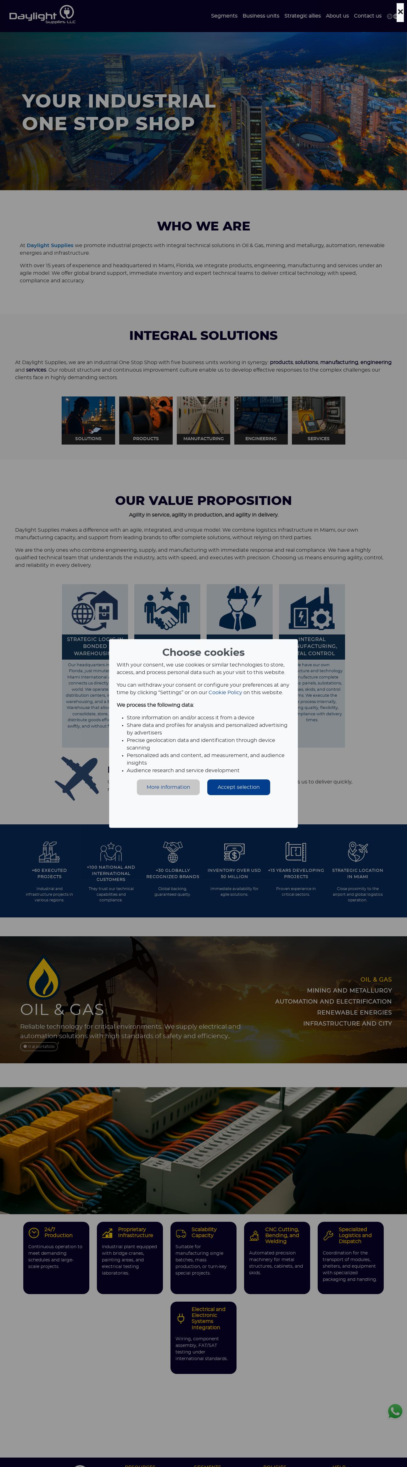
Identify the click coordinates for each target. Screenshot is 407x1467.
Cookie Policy (225, 692)
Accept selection (239, 787)
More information (168, 787)
